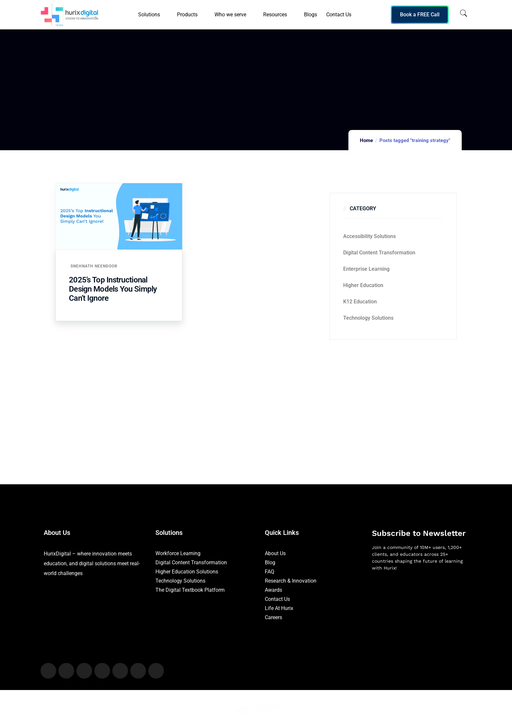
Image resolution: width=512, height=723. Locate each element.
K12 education (360, 301)
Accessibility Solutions (369, 236)
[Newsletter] (420, 610)
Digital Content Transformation (379, 252)
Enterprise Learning (366, 269)
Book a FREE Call (420, 14)
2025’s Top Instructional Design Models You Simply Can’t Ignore (113, 289)
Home (366, 140)
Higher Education (363, 285)
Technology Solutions (368, 318)
